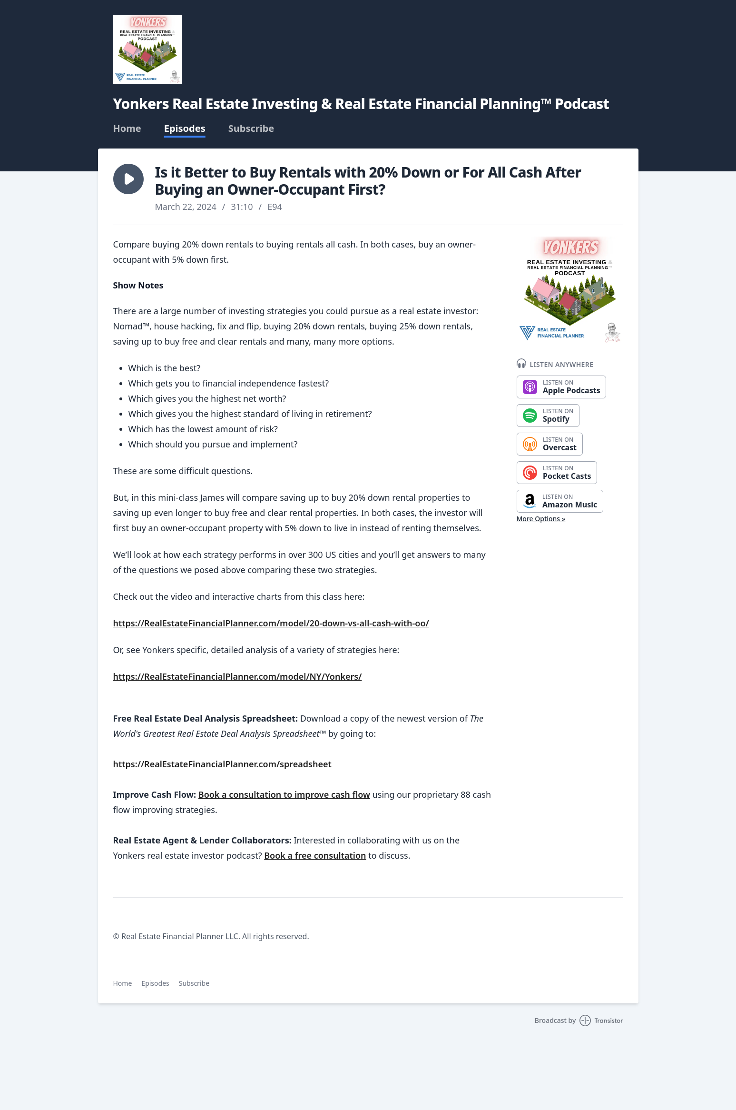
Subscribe (251, 128)
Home (127, 128)
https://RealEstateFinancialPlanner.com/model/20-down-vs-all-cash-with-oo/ (271, 623)
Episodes (185, 128)
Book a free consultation (315, 855)
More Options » (541, 518)
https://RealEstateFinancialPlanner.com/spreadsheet (222, 764)
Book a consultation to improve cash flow (284, 794)
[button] (128, 179)
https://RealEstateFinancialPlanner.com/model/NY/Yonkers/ (237, 676)
